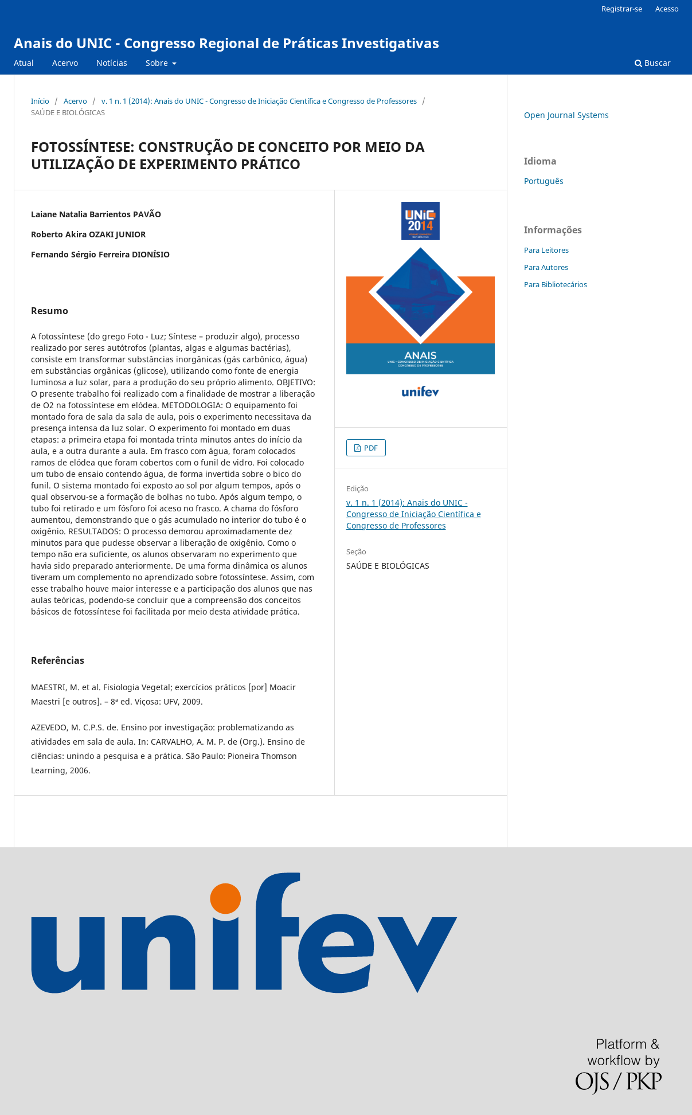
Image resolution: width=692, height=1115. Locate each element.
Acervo (65, 62)
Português (544, 180)
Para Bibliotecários (555, 284)
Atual (24, 62)
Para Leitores (546, 250)
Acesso (667, 8)
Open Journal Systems (566, 114)
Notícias (111, 62)
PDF (370, 448)
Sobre (158, 62)
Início (40, 101)
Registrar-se (621, 8)
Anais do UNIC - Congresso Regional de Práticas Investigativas (226, 42)
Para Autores (546, 267)
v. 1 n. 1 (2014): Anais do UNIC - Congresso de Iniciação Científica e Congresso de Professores (259, 101)
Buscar (653, 62)
